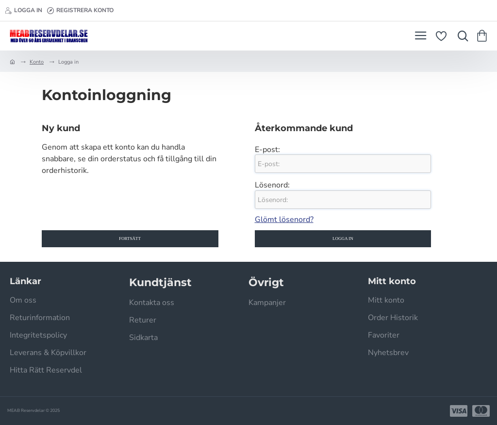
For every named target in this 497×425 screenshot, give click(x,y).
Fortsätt (130, 238)
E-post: (267, 149)
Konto (37, 62)
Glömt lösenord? (284, 219)
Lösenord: (272, 185)
